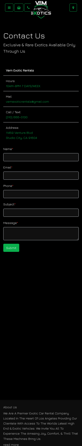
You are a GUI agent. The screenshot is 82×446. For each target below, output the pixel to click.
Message (10, 223)
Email (7, 167)
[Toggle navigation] (9, 8)
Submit (11, 248)
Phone (8, 186)
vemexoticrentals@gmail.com (27, 101)
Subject (9, 204)
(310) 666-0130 (17, 117)
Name (8, 149)
